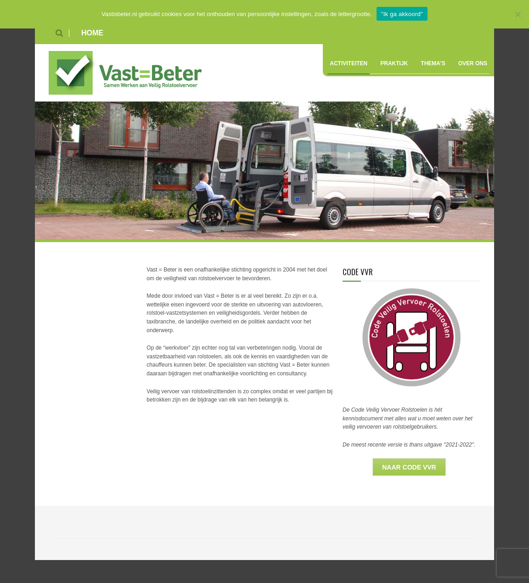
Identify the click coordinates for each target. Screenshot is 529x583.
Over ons (472, 63)
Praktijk (394, 63)
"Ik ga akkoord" (402, 14)
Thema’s (433, 63)
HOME (92, 33)
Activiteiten (348, 63)
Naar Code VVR (409, 467)
